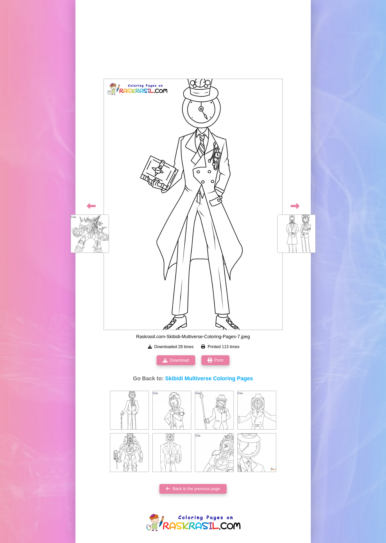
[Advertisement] (193, 41)
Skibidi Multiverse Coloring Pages (209, 378)
